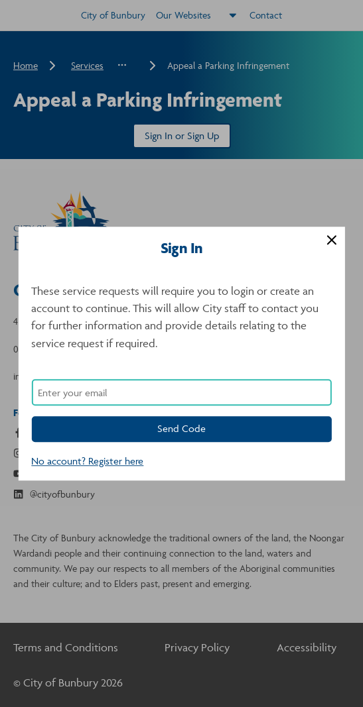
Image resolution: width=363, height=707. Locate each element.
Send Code (181, 428)
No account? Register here (87, 461)
